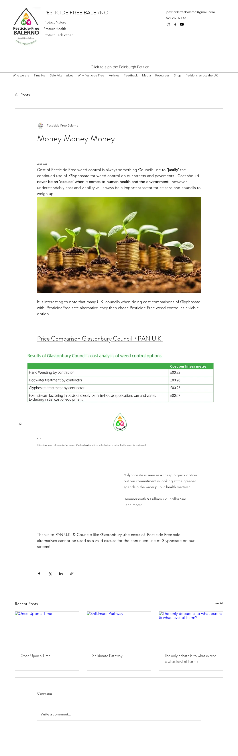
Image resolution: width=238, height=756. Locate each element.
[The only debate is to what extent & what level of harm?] (191, 629)
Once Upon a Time (35, 656)
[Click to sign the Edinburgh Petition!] (121, 66)
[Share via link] (72, 573)
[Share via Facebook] (39, 573)
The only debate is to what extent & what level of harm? (190, 658)
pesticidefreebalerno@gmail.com (190, 12)
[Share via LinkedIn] (61, 573)
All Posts (22, 94)
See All (218, 603)
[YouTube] (182, 24)
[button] (162, 73)
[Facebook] (175, 24)
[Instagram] (168, 24)
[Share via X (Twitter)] (50, 573)
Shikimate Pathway (107, 656)
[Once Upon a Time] (47, 629)
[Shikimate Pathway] (119, 629)
